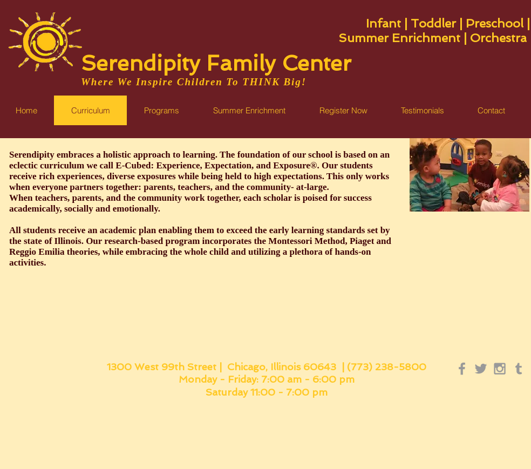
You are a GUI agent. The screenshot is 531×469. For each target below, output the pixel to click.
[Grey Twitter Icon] (481, 369)
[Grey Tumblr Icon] (518, 369)
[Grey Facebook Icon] (462, 369)
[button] (249, 110)
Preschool (494, 23)
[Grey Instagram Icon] (500, 369)
